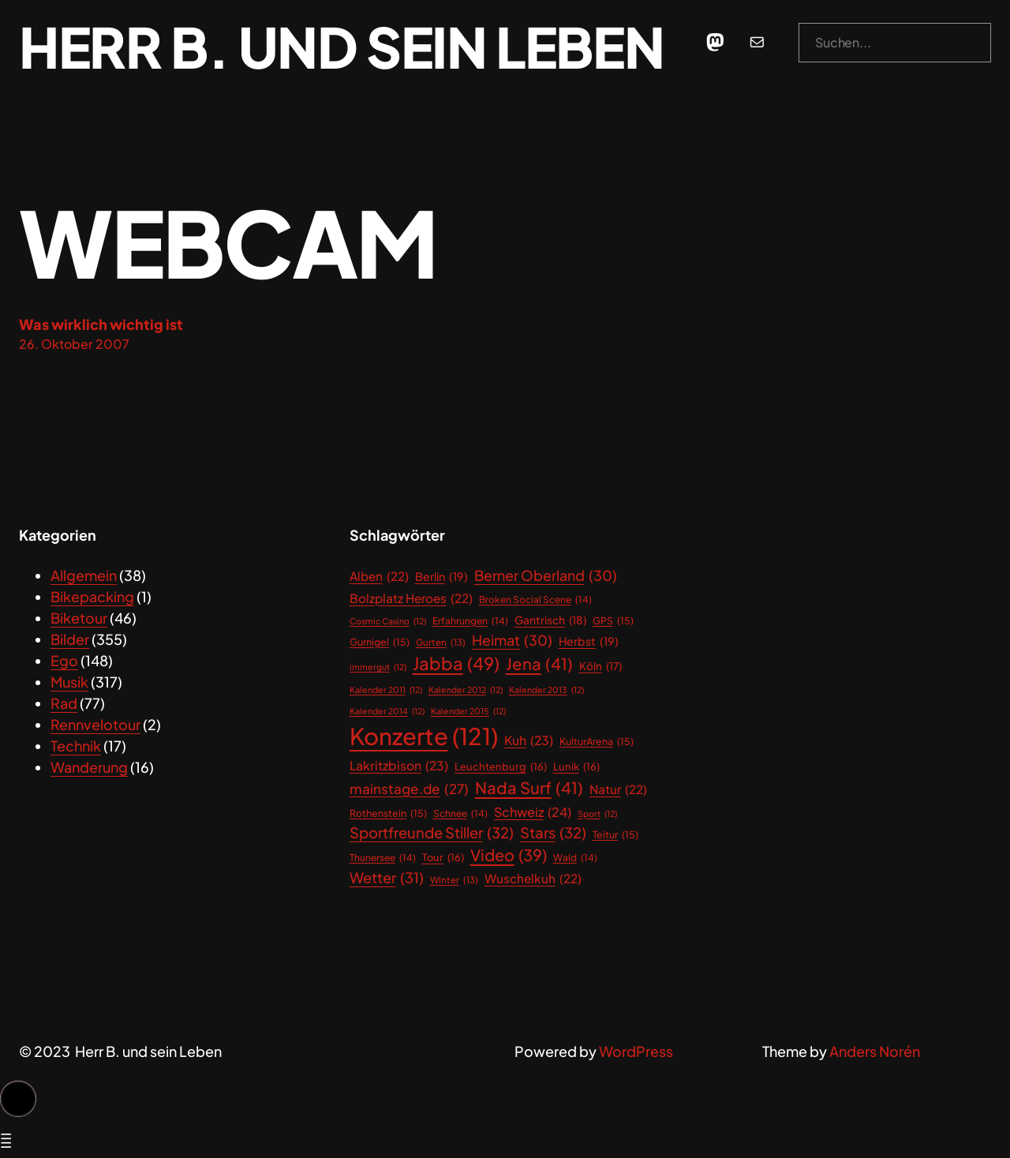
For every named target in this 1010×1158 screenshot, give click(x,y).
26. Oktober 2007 (74, 343)
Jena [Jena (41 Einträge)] (539, 664)
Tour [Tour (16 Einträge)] (443, 857)
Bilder (69, 639)
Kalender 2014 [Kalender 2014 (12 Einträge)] (387, 711)
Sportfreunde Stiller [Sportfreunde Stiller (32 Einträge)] (432, 833)
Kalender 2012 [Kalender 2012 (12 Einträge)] (465, 690)
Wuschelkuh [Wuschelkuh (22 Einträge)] (533, 878)
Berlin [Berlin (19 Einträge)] (441, 576)
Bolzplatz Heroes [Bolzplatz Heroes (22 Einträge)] (411, 598)
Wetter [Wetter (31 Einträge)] (387, 877)
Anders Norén (874, 1051)
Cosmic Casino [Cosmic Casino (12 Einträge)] (388, 621)
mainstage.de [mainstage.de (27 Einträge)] (409, 789)
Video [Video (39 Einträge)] (508, 855)
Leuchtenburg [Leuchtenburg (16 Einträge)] (500, 766)
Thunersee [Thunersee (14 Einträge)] (383, 858)
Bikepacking (92, 596)
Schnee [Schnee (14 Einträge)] (460, 814)
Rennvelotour (95, 724)
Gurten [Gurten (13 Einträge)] (441, 642)
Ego (64, 660)
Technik (75, 745)
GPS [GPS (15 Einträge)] (613, 620)
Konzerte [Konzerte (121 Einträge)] (424, 736)
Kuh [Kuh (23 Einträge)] (528, 741)
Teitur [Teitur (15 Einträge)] (615, 834)
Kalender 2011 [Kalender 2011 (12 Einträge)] (386, 690)
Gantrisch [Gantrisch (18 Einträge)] (550, 621)
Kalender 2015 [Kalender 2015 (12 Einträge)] (468, 711)
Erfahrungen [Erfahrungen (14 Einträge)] (470, 621)
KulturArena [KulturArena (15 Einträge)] (596, 741)
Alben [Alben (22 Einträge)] (379, 576)
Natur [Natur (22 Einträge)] (618, 789)
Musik (69, 682)
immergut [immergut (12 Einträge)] (378, 667)
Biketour (78, 618)
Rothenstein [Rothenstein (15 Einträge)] (388, 813)
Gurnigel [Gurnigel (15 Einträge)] (380, 642)
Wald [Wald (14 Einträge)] (575, 858)
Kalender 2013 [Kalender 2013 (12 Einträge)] (546, 690)
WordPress (636, 1051)
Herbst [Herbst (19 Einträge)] (589, 641)
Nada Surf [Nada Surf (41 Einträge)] (529, 788)
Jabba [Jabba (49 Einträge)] (456, 663)
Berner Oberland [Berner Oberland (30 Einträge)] (545, 575)
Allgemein (83, 575)
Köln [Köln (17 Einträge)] (600, 666)
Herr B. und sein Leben (341, 46)
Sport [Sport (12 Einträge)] (597, 814)
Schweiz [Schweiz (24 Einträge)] (532, 812)
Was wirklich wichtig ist (101, 324)
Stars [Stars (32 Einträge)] (553, 833)
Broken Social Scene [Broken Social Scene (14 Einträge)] (535, 600)
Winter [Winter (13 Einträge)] (454, 879)
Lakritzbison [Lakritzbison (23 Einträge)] (399, 766)
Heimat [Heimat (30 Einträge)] (512, 640)
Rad (63, 703)
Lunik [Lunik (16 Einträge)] (576, 766)
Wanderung (89, 767)
